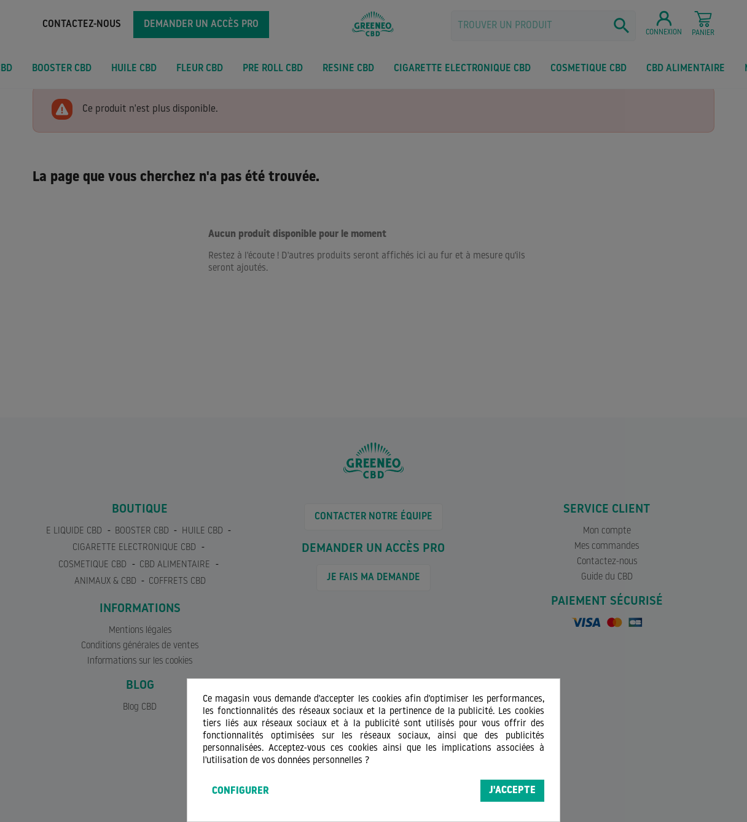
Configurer (240, 791)
